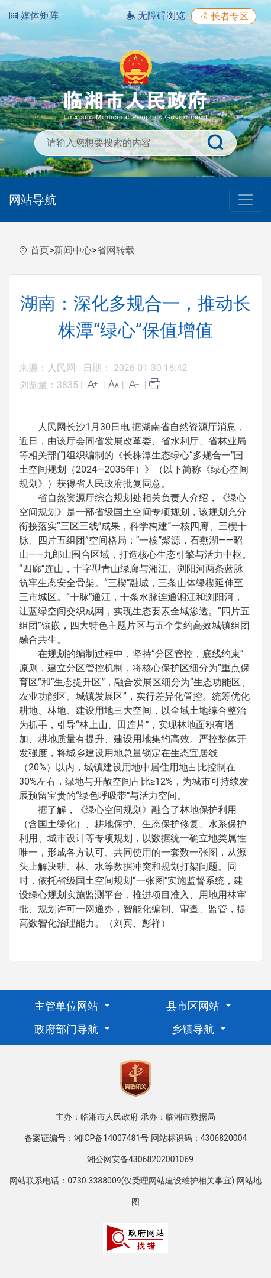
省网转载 (116, 250)
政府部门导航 (67, 1029)
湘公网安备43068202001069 (140, 1159)
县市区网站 (194, 1006)
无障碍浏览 (155, 15)
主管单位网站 (67, 1006)
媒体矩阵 (34, 15)
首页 (39, 250)
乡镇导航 (194, 1029)
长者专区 (224, 16)
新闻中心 (73, 250)
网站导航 (32, 200)
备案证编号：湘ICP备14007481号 (86, 1138)
